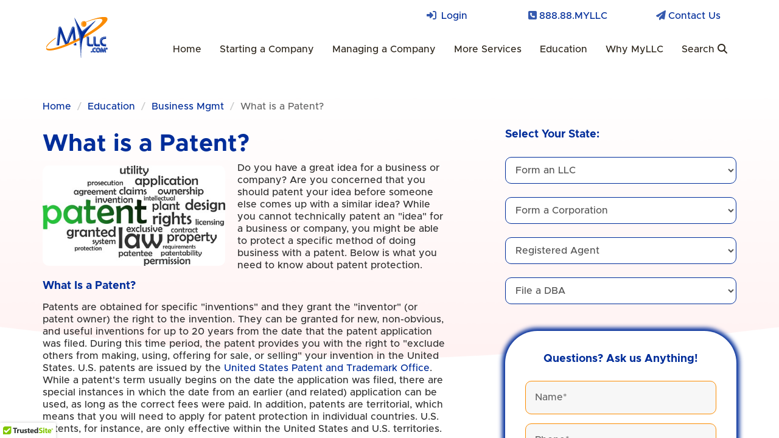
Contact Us (694, 16)
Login (454, 16)
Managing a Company (384, 49)
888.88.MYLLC (573, 16)
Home (187, 49)
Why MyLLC (634, 49)
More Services (488, 49)
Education (563, 49)
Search (704, 49)
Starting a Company (267, 49)
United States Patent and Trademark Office (327, 368)
